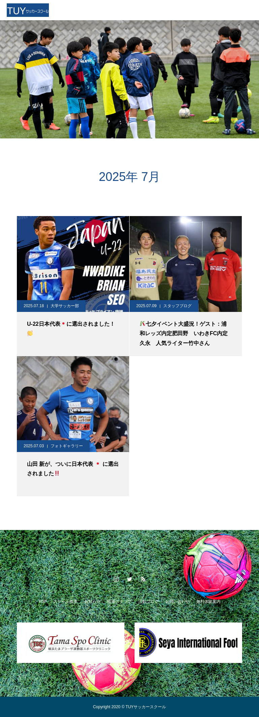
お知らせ (92, 601)
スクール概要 (65, 601)
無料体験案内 (208, 601)
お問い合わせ (177, 601)
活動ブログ (148, 601)
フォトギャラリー (67, 446)
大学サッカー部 (65, 305)
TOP (42, 601)
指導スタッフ (119, 601)
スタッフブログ (177, 305)
